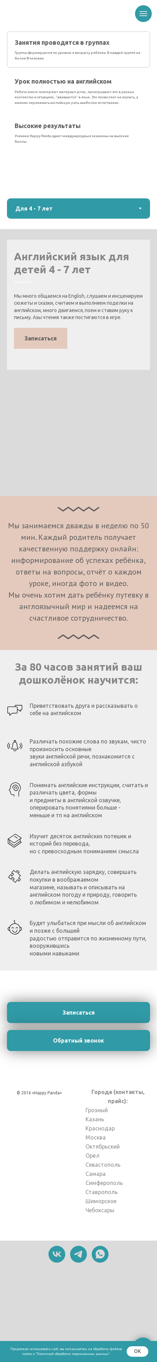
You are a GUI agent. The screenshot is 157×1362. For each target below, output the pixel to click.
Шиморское (101, 1201)
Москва (95, 1137)
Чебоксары (99, 1210)
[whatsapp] (100, 1254)
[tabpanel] (78, 362)
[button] (40, 338)
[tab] (78, 49)
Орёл (92, 1155)
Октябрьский (102, 1146)
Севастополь (102, 1165)
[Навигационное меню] (143, 13)
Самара (95, 1174)
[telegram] (78, 1254)
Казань (94, 1119)
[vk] (56, 1254)
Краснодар (100, 1128)
